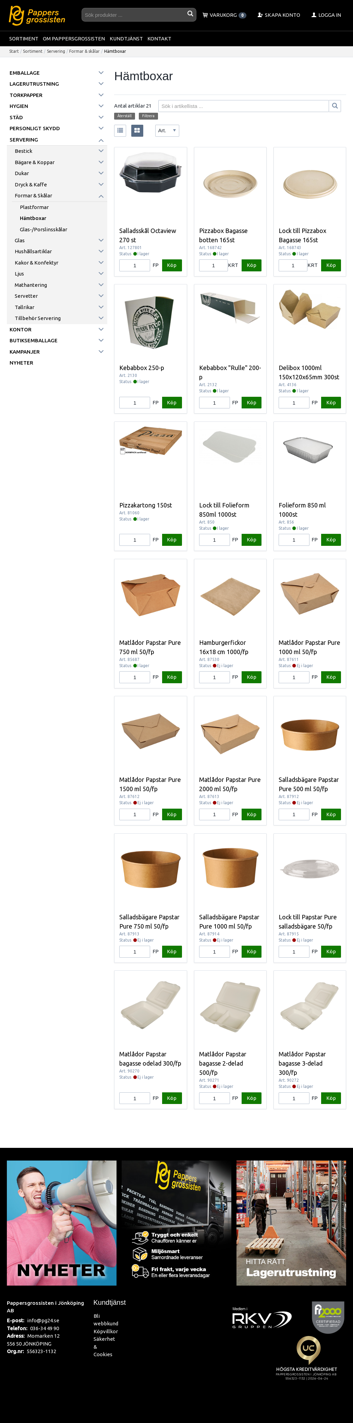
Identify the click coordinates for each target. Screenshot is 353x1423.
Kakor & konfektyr (36, 263)
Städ (16, 117)
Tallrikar (24, 307)
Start (14, 51)
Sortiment (23, 38)
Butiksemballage (34, 340)
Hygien (19, 106)
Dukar (22, 173)
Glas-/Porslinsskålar (43, 229)
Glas (20, 240)
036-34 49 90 (44, 1328)
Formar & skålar (84, 51)
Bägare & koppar (34, 162)
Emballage (25, 73)
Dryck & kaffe (31, 184)
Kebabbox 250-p (141, 367)
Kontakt (159, 38)
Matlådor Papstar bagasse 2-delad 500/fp (222, 1063)
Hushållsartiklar (33, 251)
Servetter (26, 296)
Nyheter (21, 363)
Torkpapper (26, 95)
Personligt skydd (35, 128)
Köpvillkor (106, 1331)
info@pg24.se (43, 1320)
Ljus (19, 274)
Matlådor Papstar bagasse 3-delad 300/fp (302, 1063)
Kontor (21, 329)
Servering (56, 51)
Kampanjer (25, 352)
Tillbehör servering (38, 318)
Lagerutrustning (34, 84)
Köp (171, 265)
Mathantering (31, 285)
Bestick (23, 151)
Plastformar (34, 207)
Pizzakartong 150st (145, 505)
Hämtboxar (33, 218)
